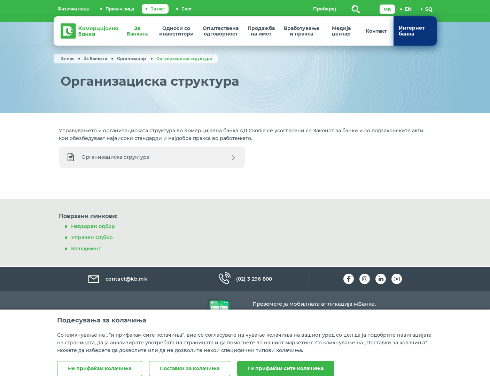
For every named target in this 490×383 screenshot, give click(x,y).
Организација (132, 58)
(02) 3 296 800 (244, 279)
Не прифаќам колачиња (99, 368)
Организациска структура (115, 161)
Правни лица (120, 8)
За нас (158, 8)
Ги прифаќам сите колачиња (286, 368)
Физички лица (73, 8)
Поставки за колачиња (189, 368)
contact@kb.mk (117, 279)
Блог (186, 8)
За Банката (95, 58)
